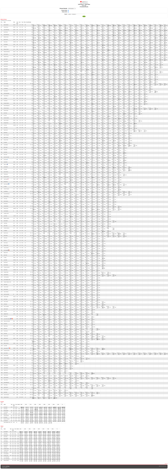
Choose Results (63, 8)
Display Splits (64, 11)
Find (84, 16)
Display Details (64, 10)
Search (65, 14)
